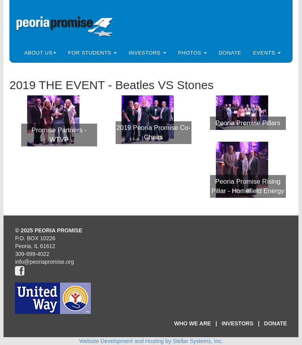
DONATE (275, 323)
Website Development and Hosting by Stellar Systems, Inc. (151, 341)
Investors (147, 53)
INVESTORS (238, 323)
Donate (230, 53)
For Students (92, 53)
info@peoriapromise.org (44, 262)
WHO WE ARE (192, 323)
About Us (40, 53)
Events (267, 53)
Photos (192, 53)
